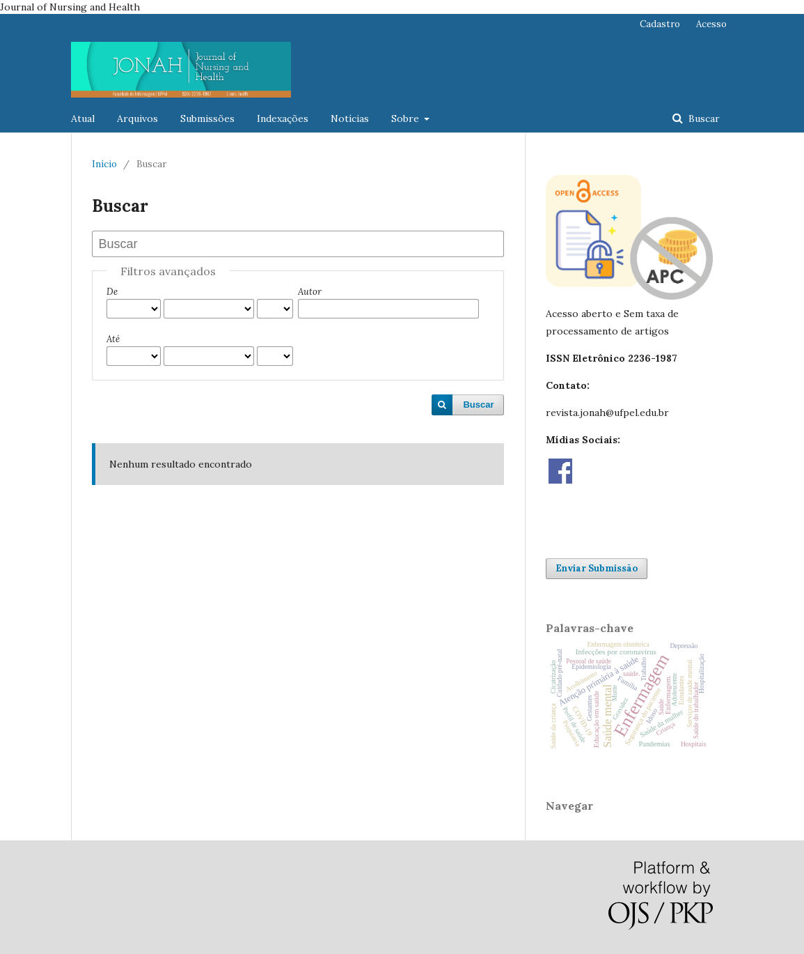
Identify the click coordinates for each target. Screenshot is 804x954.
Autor (310, 292)
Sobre (406, 118)
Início (104, 164)
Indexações (282, 118)
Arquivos (137, 118)
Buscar (703, 118)
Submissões (207, 118)
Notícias (350, 118)
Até (113, 339)
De (112, 292)
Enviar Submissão (596, 568)
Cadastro (660, 24)
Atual (83, 118)
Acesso (711, 24)
